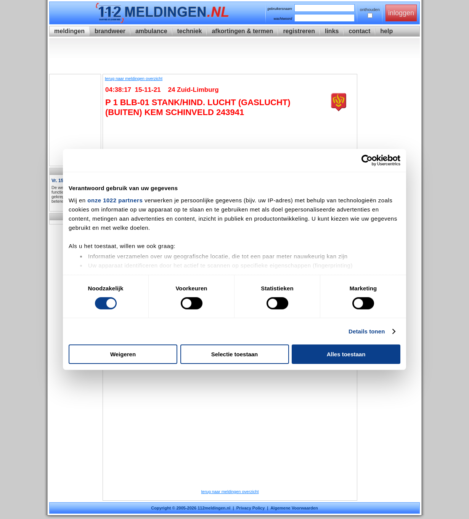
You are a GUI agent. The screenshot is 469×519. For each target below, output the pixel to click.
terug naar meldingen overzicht (133, 78)
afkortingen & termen (242, 31)
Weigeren (123, 354)
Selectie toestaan (234, 354)
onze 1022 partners (115, 200)
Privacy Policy (250, 508)
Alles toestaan (346, 354)
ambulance (151, 31)
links (332, 31)
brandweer (110, 31)
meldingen (69, 31)
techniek (189, 31)
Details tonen (367, 331)
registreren (299, 31)
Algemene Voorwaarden (294, 508)
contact (359, 31)
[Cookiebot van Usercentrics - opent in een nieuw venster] (367, 160)
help (386, 31)
